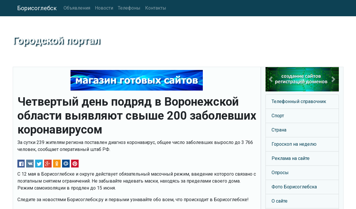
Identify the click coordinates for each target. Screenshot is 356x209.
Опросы (280, 172)
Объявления (77, 8)
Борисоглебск (37, 8)
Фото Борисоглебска (294, 187)
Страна (279, 130)
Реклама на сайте (291, 158)
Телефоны (129, 8)
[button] (271, 79)
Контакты (155, 8)
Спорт (278, 115)
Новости (104, 8)
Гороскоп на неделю (294, 144)
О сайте (280, 201)
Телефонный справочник (299, 101)
